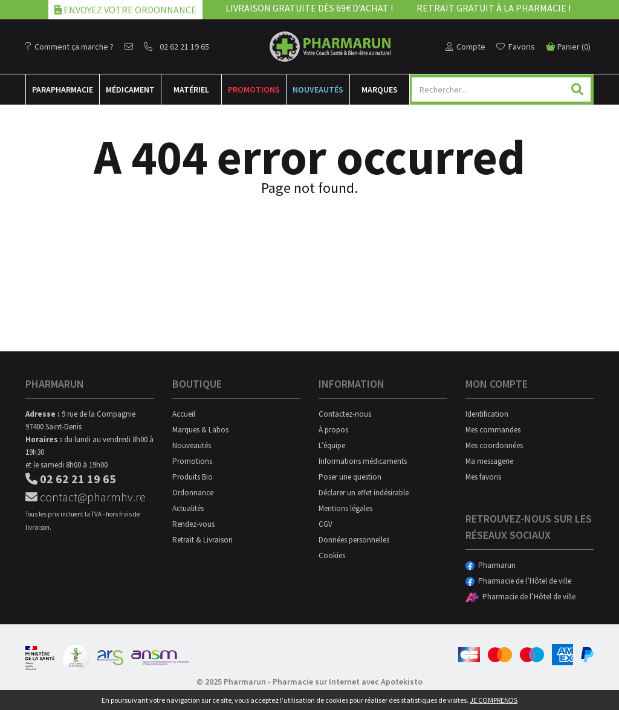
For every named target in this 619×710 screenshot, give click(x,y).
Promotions (254, 89)
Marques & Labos (200, 430)
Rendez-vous (193, 524)
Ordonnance (192, 492)
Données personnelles (354, 540)
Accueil (183, 414)
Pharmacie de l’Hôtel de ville (518, 581)
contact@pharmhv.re (85, 496)
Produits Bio (192, 477)
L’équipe (332, 445)
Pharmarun (490, 565)
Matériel (191, 89)
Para (62, 89)
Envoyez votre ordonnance (125, 10)
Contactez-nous (345, 414)
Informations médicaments (363, 461)
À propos (333, 430)
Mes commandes (492, 430)
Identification (486, 414)
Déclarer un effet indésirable (364, 492)
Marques (379, 89)
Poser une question (350, 477)
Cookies (332, 555)
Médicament (130, 89)
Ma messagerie (489, 461)
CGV (325, 524)
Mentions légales (345, 508)
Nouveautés (318, 89)
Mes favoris (483, 477)
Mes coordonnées (494, 445)
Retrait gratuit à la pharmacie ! (493, 8)
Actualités (188, 508)
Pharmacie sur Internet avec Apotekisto (348, 681)
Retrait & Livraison (202, 540)
